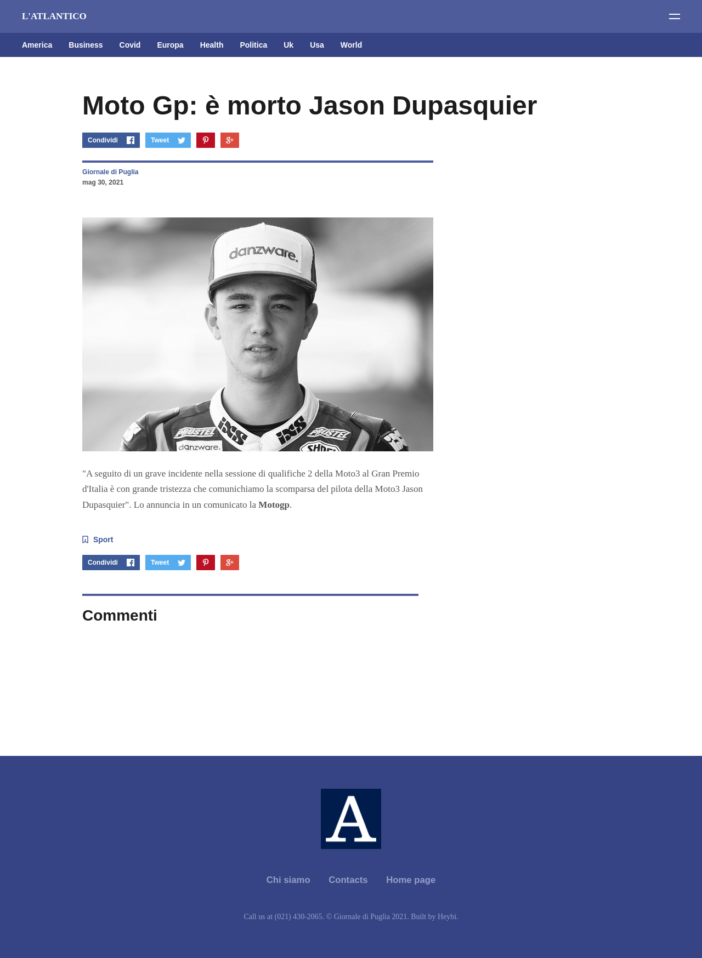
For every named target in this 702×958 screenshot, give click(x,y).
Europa (170, 45)
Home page (410, 880)
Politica (253, 45)
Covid (130, 45)
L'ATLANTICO (54, 16)
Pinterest (205, 140)
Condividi (103, 140)
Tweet (160, 140)
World (351, 45)
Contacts (348, 880)
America (37, 45)
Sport (103, 539)
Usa (317, 45)
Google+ (229, 140)
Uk (288, 45)
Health (212, 45)
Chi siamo (288, 880)
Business (86, 45)
